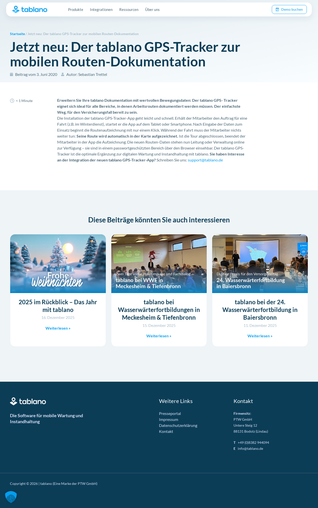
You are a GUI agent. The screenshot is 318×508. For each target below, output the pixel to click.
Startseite (17, 34)
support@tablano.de (205, 159)
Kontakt (166, 431)
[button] (11, 497)
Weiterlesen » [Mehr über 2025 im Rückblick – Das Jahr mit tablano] (58, 328)
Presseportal (170, 413)
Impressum (168, 419)
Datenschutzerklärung (178, 425)
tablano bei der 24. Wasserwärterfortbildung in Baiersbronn (260, 309)
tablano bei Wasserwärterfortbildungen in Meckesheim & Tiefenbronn (159, 309)
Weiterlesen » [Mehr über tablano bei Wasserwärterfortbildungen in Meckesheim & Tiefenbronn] (158, 335)
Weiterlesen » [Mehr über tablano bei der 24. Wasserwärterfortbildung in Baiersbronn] (260, 335)
